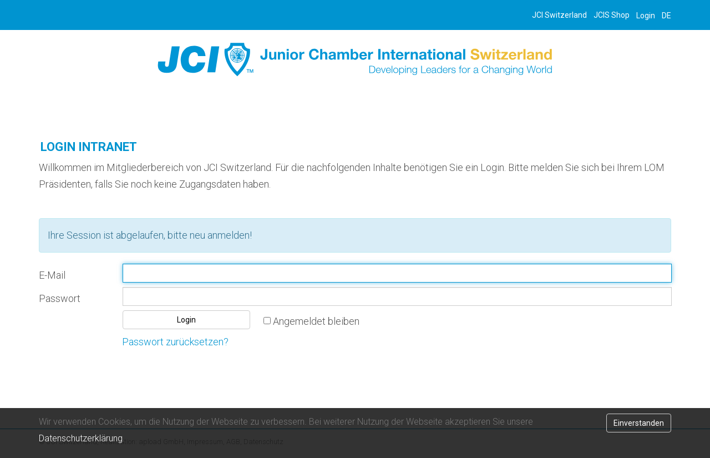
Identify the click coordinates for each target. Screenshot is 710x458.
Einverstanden (638, 423)
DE (666, 15)
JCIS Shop (612, 15)
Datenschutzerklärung (81, 438)
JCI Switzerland (559, 15)
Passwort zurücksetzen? (175, 342)
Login (645, 15)
